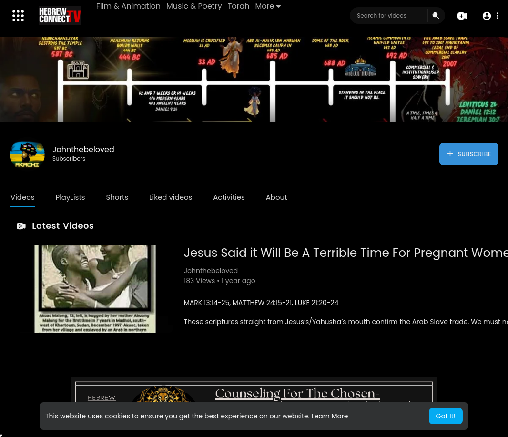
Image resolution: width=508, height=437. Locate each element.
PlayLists (70, 197)
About (276, 197)
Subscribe (468, 154)
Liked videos (170, 197)
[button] (490, 16)
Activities (229, 197)
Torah (239, 5)
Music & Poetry (194, 5)
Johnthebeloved (83, 149)
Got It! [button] (446, 416)
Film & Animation (128, 5)
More (268, 5)
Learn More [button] (329, 416)
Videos (22, 197)
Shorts (117, 197)
